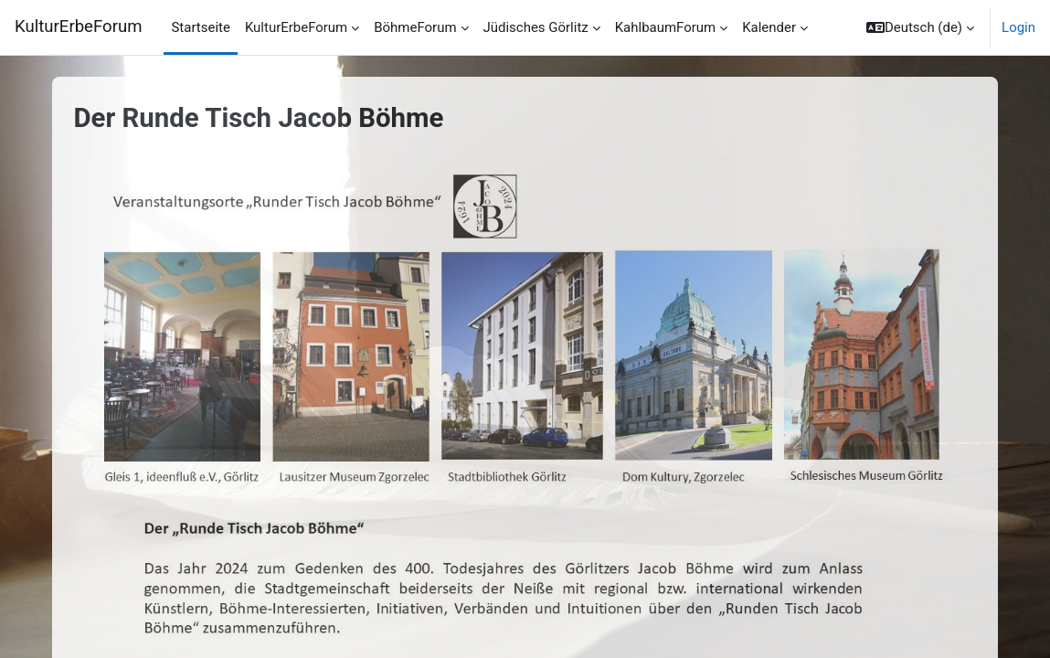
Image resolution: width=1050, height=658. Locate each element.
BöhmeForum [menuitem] (415, 27)
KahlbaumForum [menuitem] (665, 27)
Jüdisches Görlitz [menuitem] (536, 27)
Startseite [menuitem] (200, 27)
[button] (920, 27)
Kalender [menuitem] (769, 27)
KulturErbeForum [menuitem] (296, 27)
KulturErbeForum (78, 26)
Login (1018, 27)
